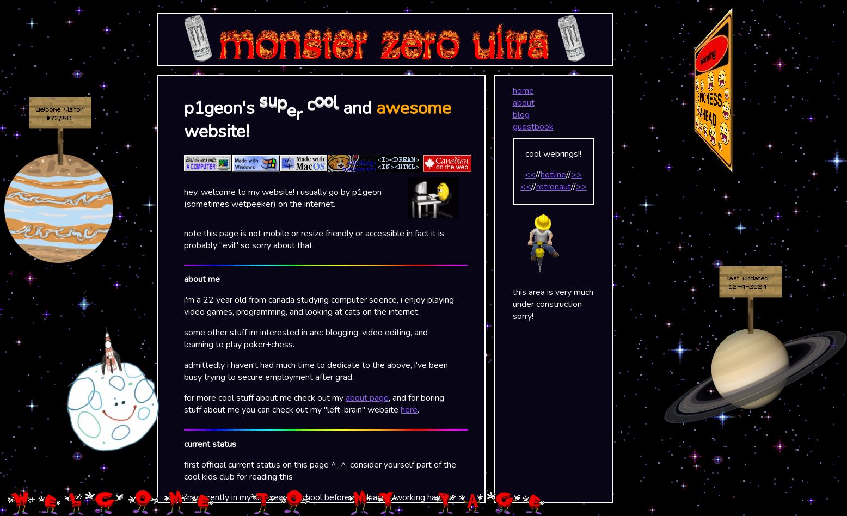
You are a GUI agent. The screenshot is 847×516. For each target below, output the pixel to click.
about (524, 103)
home (523, 91)
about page (367, 398)
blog (521, 115)
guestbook (533, 127)
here (409, 410)
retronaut (553, 187)
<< (530, 175)
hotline (553, 175)
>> (576, 175)
